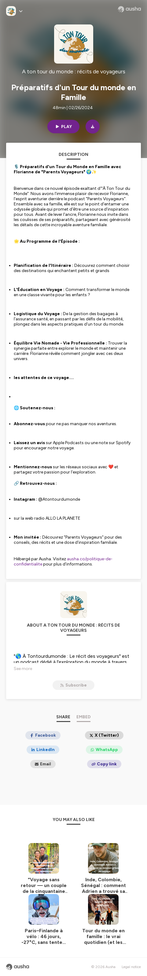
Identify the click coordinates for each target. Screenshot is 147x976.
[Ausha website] (129, 9)
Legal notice (131, 967)
